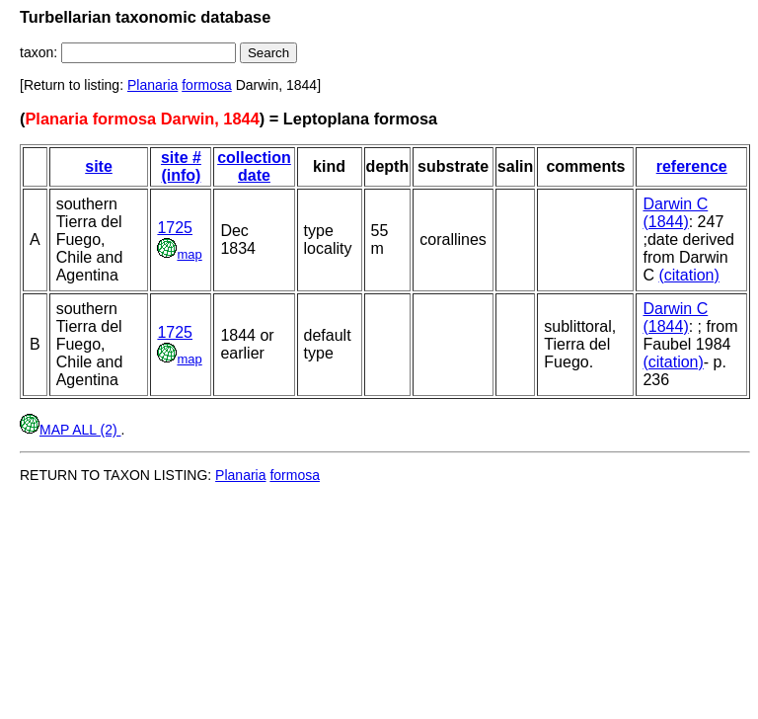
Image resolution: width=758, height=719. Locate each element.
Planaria (152, 85)
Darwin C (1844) (675, 213)
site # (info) (181, 166)
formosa (207, 85)
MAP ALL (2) (70, 430)
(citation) (688, 275)
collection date (254, 166)
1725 (174, 227)
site (99, 166)
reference (691, 166)
